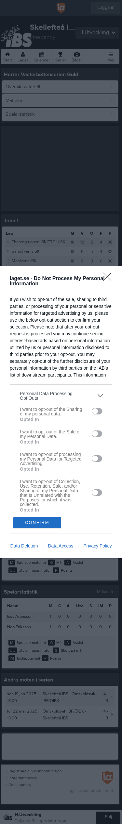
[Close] (109, 279)
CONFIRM (37, 522)
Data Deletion (24, 545)
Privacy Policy (97, 545)
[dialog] (61, 412)
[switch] (97, 411)
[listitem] (61, 395)
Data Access (60, 545)
